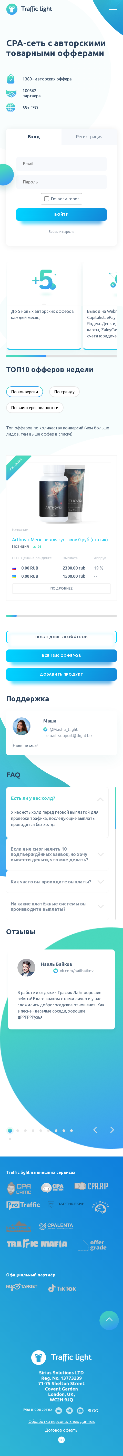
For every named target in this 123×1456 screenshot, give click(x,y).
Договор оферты (61, 1430)
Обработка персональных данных (61, 1421)
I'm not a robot (65, 199)
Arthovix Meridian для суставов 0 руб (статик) (60, 539)
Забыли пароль (62, 232)
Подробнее (61, 588)
